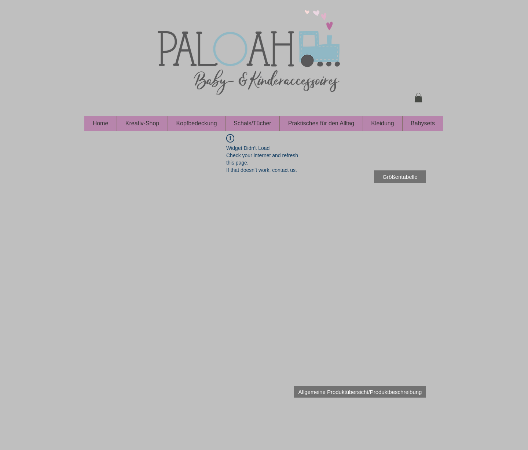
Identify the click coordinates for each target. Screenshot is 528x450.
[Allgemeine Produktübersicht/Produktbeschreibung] (360, 392)
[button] (418, 97)
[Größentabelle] (400, 176)
